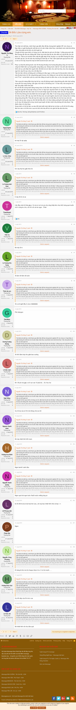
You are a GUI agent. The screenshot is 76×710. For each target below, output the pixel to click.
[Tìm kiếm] (52, 11)
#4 (74, 174)
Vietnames (5, 640)
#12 (74, 387)
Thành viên (43, 24)
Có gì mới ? (30, 24)
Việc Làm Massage (45, 664)
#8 (74, 280)
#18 (74, 547)
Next (14, 39)
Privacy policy (57, 640)
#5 (74, 202)
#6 (74, 224)
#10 (74, 331)
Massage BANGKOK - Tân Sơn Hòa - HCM (13, 681)
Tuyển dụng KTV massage (47, 652)
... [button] (8, 39)
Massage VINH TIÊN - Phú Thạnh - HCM (13, 677)
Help (63, 640)
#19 (74, 575)
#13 (74, 416)
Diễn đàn (18, 24)
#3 (74, 145)
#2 (74, 117)
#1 (74, 43)
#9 (74, 309)
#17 (74, 523)
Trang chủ (6, 24)
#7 (74, 252)
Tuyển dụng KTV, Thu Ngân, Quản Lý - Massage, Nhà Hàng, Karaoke (54, 660)
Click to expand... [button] (45, 137)
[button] (35, 24)
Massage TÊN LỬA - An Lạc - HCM (11, 691)
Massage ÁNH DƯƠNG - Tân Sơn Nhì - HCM (14, 674)
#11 (74, 359)
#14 (74, 444)
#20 (74, 603)
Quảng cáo (38, 640)
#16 (74, 500)
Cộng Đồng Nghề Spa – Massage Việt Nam (52, 655)
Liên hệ (32, 640)
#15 (74, 472)
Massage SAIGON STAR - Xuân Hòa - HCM (14, 684)
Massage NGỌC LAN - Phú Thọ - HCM (12, 687)
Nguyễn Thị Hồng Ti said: (23, 121)
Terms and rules (47, 640)
